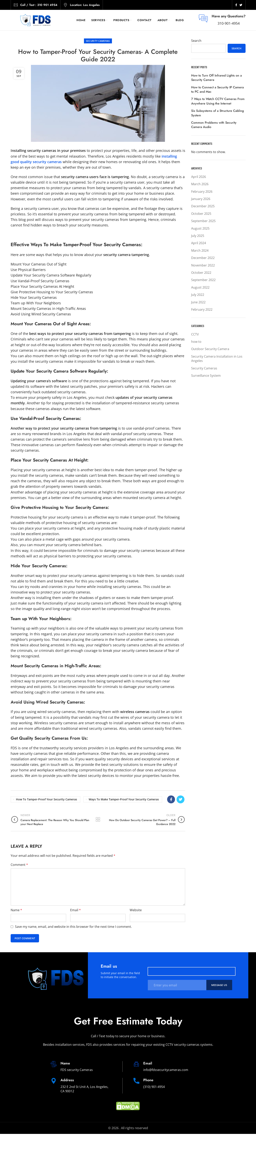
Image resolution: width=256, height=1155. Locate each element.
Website (136, 910)
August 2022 (200, 287)
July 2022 (197, 294)
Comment (19, 865)
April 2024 (198, 243)
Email (75, 910)
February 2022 (201, 309)
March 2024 (200, 250)
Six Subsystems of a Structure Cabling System (217, 113)
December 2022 (203, 258)
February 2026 (201, 191)
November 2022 (203, 265)
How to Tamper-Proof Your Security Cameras (46, 799)
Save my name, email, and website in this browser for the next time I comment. (73, 926)
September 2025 (203, 221)
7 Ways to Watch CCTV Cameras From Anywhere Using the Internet (218, 101)
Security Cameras (98, 41)
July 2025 (197, 236)
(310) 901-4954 (154, 1087)
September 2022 (203, 280)
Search (196, 40)
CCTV (195, 334)
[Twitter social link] (240, 4)
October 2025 (201, 213)
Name (16, 910)
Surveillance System (206, 375)
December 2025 (203, 206)
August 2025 (200, 228)
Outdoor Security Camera (210, 349)
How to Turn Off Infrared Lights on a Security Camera (216, 77)
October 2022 (201, 272)
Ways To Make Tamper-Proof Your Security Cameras (124, 799)
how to (196, 341)
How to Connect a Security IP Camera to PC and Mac (217, 89)
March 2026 (200, 184)
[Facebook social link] (236, 4)
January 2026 (200, 199)
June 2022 (198, 302)
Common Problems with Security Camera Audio (213, 125)
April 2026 (198, 177)
